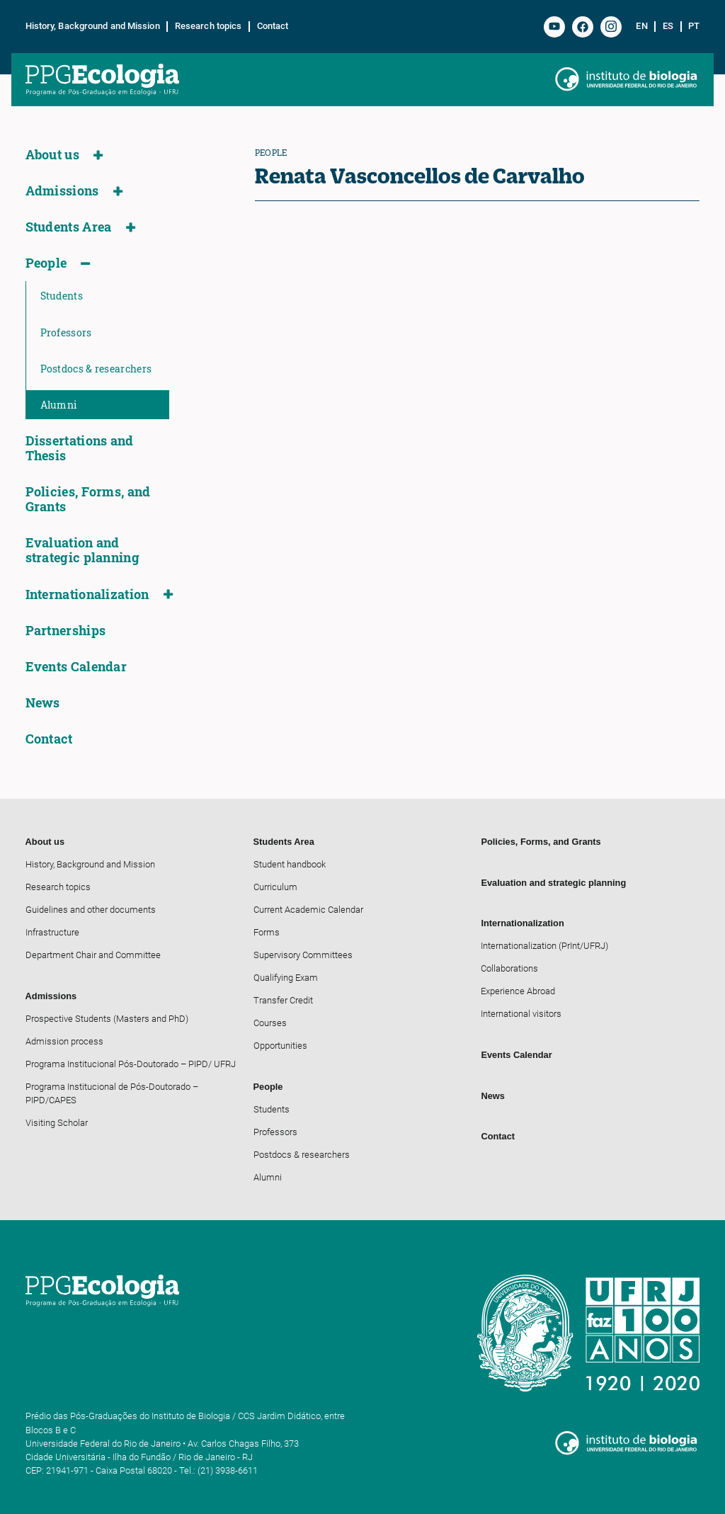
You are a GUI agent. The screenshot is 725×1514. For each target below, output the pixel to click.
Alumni (58, 404)
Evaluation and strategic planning (82, 550)
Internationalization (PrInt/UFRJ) (544, 945)
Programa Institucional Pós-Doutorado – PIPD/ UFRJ (130, 1064)
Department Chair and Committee (93, 955)
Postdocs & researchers (96, 368)
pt (694, 26)
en (641, 26)
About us (52, 154)
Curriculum (275, 887)
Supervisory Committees (303, 955)
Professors (66, 332)
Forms (266, 932)
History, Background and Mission (92, 26)
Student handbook (289, 864)
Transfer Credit (283, 1000)
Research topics (208, 26)
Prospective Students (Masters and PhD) (106, 1018)
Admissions (62, 190)
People (46, 263)
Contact (273, 26)
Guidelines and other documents (90, 909)
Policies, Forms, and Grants (88, 499)
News (42, 702)
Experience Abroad (518, 991)
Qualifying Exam (285, 977)
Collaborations (509, 968)
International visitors (521, 1013)
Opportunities (280, 1045)
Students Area (68, 227)
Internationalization (87, 594)
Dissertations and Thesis (79, 448)
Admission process (64, 1041)
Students (61, 295)
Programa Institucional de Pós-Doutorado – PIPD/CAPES (111, 1093)
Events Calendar (76, 666)
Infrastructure (52, 932)
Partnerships (65, 630)
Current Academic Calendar (308, 909)
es (668, 26)
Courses (270, 1023)
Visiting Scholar (56, 1122)
